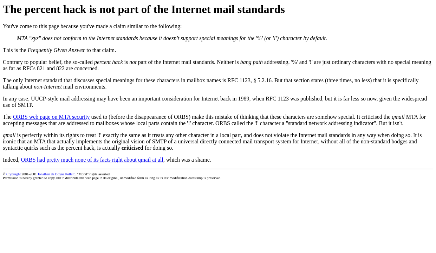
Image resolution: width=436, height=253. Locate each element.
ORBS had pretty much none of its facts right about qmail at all (92, 160)
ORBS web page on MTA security (51, 117)
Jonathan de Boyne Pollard (56, 174)
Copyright (13, 174)
